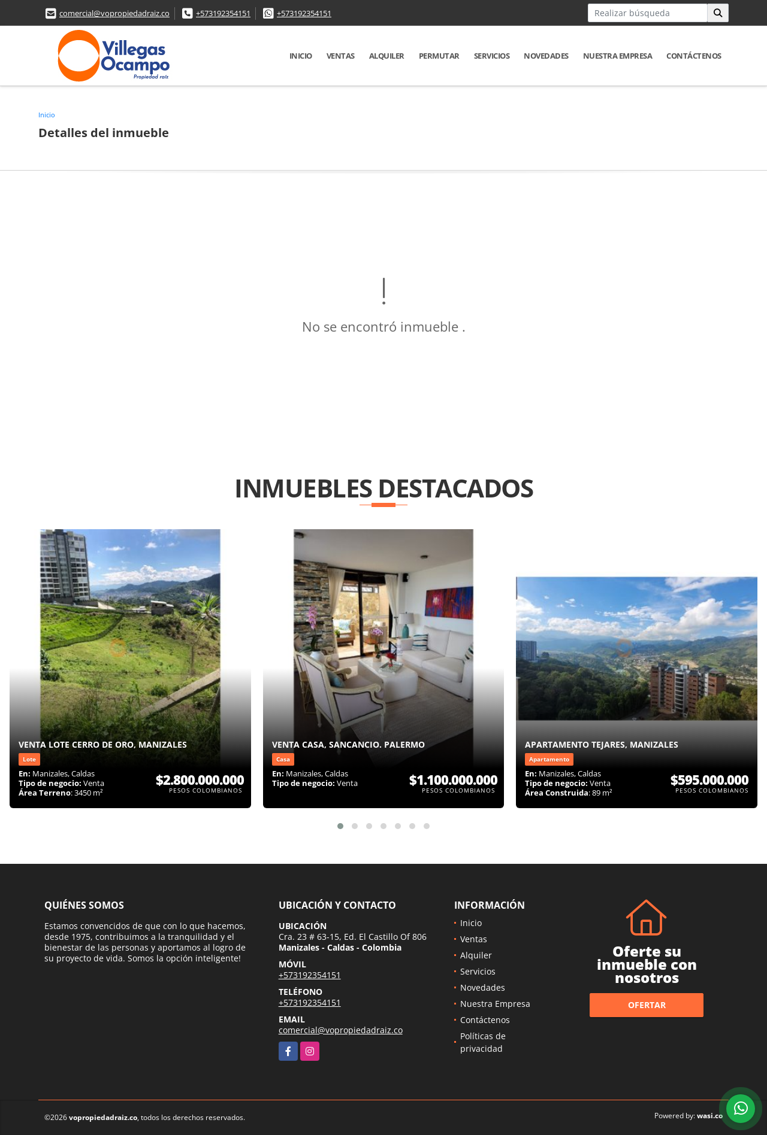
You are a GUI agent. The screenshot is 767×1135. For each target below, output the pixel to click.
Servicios (492, 55)
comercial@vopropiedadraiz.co (114, 13)
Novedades (546, 55)
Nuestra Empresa (618, 55)
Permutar (439, 55)
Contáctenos (693, 55)
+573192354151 (223, 13)
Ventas (341, 55)
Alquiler (386, 55)
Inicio (300, 55)
